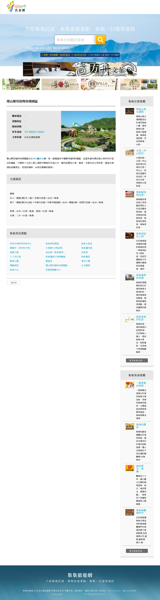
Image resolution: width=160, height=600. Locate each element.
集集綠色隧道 (52, 244)
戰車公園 (14, 262)
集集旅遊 (85, 11)
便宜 (37, 48)
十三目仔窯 (15, 257)
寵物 (55, 48)
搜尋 (100, 40)
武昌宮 (84, 253)
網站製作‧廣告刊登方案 (123, 3)
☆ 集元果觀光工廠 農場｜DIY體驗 (103, 54)
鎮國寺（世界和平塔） (21, 248)
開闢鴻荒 (14, 266)
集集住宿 (47, 10)
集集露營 (73, 10)
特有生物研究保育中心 (21, 244)
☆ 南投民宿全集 (79, 54)
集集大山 (14, 270)
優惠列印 (65, 48)
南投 (35, 159)
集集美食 (97, 12)
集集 (41, 159)
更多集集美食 (137, 552)
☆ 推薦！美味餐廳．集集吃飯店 (55, 54)
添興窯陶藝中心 (53, 270)
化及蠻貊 (85, 266)
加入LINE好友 (129, 593)
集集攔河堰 (86, 248)
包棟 (42, 48)
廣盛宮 (49, 262)
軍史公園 (85, 262)
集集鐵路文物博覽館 (55, 257)
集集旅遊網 (16, 7)
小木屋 (48, 48)
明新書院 (85, 257)
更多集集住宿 (137, 361)
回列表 (14, 283)
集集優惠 (110, 12)
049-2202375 (114, 593)
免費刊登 (106, 3)
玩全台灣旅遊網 (92, 3)
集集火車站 (86, 244)
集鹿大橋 (14, 253)
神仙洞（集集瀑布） (55, 253)
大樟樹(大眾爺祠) (54, 248)
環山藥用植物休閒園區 (57, 266)
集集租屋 (60, 11)
